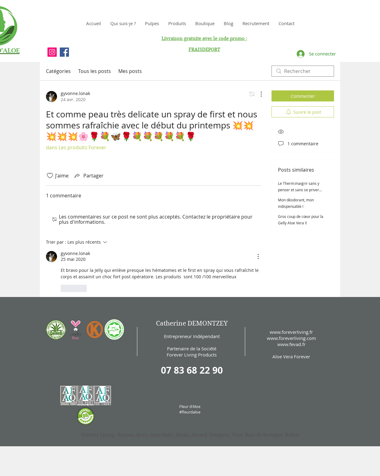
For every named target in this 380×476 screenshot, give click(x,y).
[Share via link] (89, 175)
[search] (303, 71)
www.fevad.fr (291, 344)
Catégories (58, 71)
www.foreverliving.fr (291, 332)
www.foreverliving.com (291, 338)
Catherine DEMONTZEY (192, 323)
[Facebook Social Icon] (64, 52)
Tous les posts (94, 71)
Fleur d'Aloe (189, 406)
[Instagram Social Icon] (52, 52)
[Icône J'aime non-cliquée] (50, 175)
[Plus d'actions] (258, 94)
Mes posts (130, 71)
